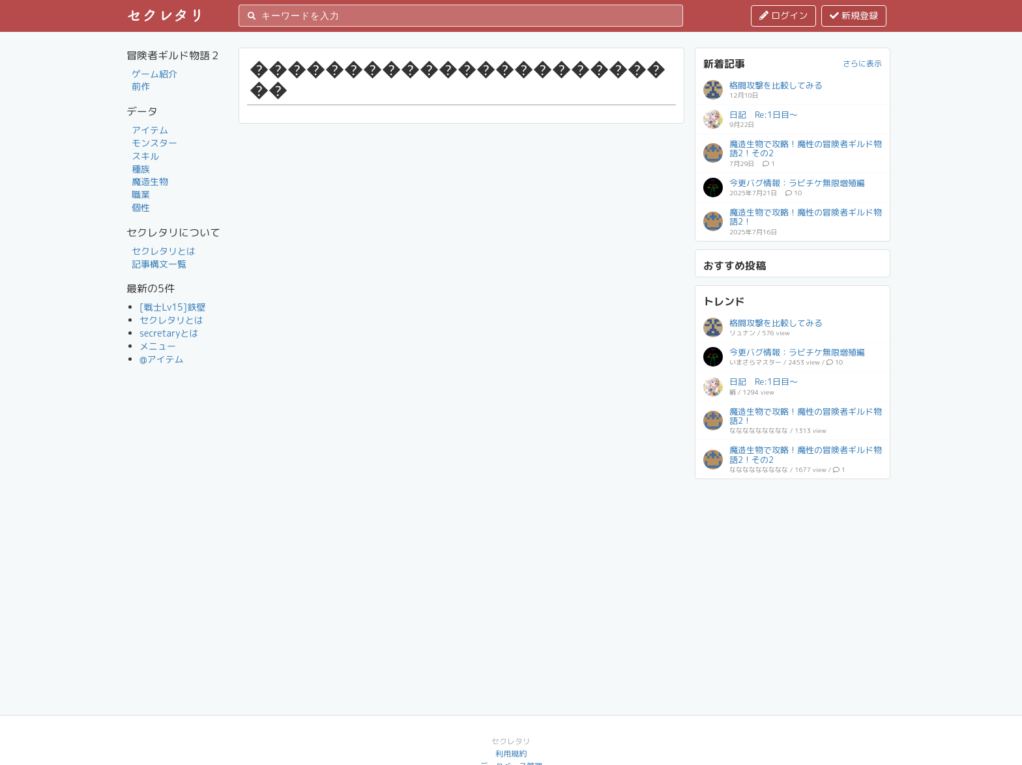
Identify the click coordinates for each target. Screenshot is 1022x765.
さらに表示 (862, 63)
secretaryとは (169, 333)
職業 (141, 194)
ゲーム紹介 (154, 74)
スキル (145, 156)
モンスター (154, 143)
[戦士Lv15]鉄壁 (172, 307)
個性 (141, 207)
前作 (141, 86)
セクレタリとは (164, 251)
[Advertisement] (792, 568)
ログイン (783, 15)
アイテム (150, 130)
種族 (141, 169)
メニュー (157, 346)
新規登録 (854, 15)
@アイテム (161, 359)
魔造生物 (150, 181)
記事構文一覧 (159, 264)
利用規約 (511, 753)
